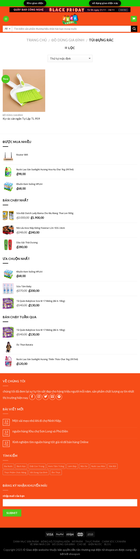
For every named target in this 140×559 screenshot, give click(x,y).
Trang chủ (36, 40)
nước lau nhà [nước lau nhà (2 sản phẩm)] (98, 466)
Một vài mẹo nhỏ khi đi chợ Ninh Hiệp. (36, 420)
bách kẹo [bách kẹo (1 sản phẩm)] (21, 466)
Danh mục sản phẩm (26, 541)
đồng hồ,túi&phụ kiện (55, 541)
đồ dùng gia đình (68, 40)
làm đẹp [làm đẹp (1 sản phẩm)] (72, 466)
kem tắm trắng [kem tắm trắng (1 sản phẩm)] (56, 466)
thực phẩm (92, 541)
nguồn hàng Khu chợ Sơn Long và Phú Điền (40, 431)
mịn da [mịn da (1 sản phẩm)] (84, 466)
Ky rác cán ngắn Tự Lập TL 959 (21, 118)
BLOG (107, 544)
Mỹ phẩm (77, 541)
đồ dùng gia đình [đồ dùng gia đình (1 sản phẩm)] (39, 472)
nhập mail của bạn (14, 495)
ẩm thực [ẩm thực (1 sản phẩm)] (56, 472)
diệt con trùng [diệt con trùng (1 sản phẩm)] (37, 466)
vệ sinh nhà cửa (40, 544)
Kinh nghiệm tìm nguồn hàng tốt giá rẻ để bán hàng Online (50, 442)
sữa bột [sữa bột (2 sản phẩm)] (112, 466)
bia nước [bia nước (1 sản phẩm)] (8, 466)
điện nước (95, 544)
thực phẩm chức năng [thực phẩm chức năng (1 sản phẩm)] (15, 472)
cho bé (81, 544)
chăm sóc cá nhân (114, 541)
